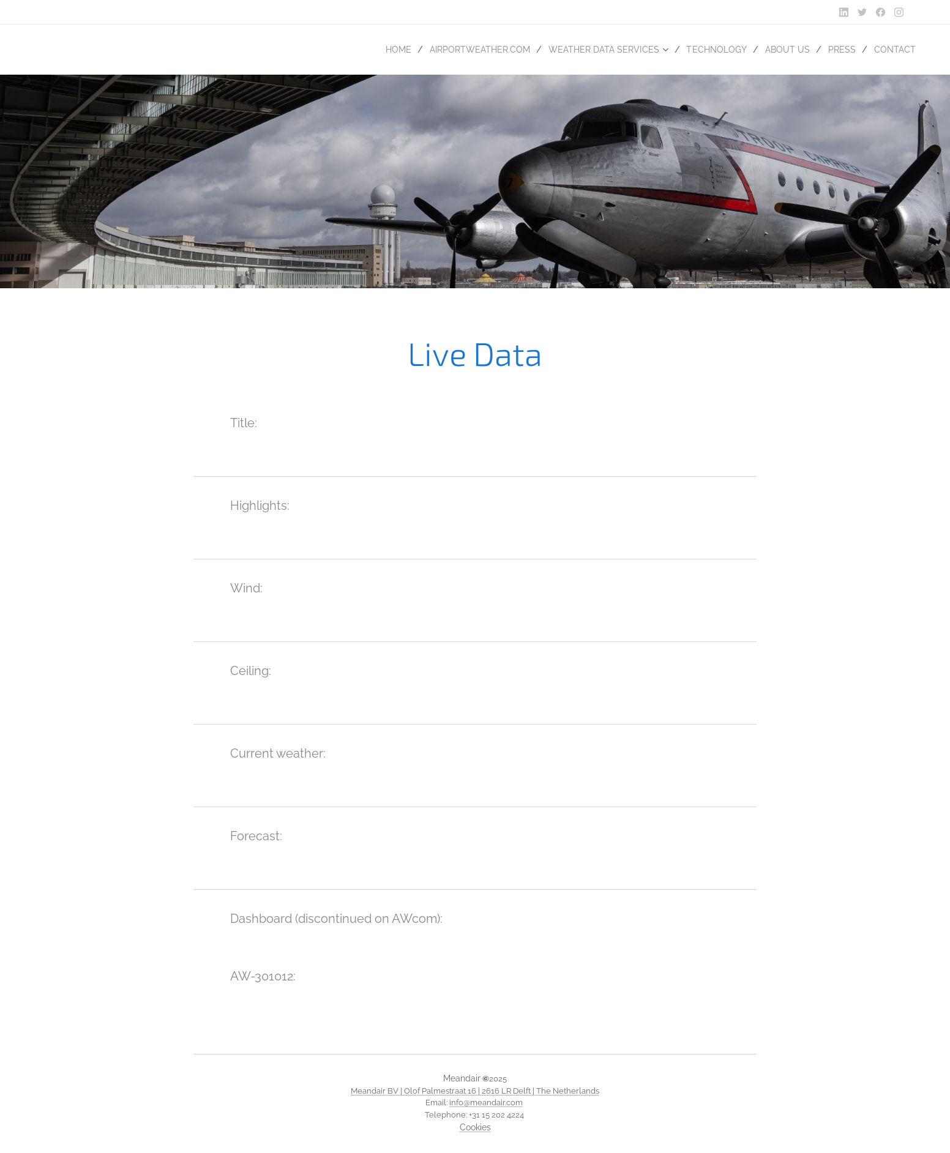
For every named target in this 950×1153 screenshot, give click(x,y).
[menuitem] (376, 49)
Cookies (475, 1127)
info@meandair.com (486, 1102)
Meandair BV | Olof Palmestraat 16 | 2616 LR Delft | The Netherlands (475, 1090)
